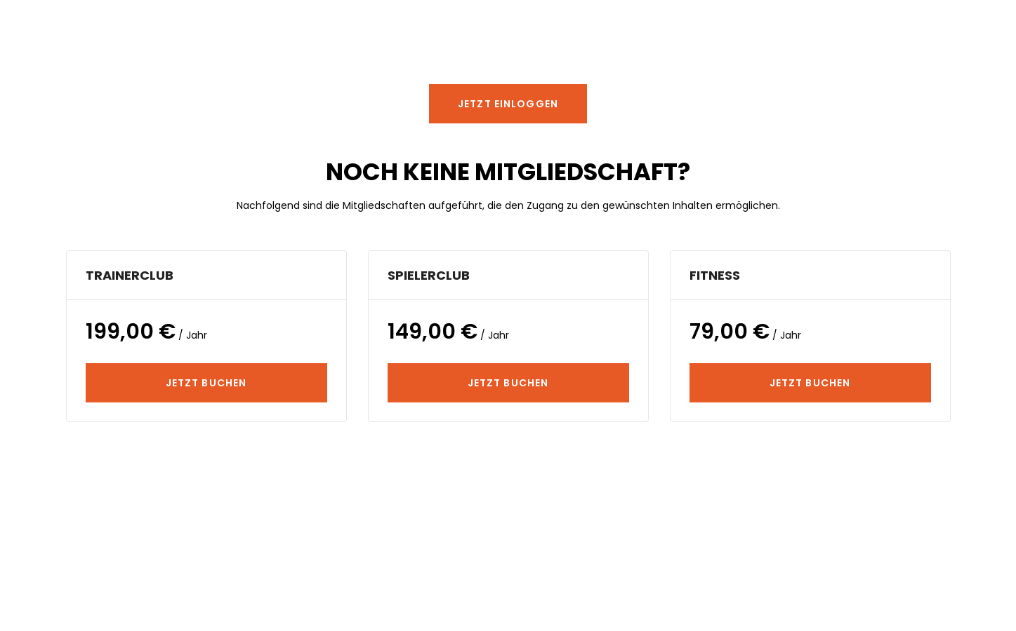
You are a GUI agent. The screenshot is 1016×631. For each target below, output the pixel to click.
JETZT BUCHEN (206, 383)
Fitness (715, 275)
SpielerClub (429, 275)
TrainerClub (129, 275)
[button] (508, 103)
